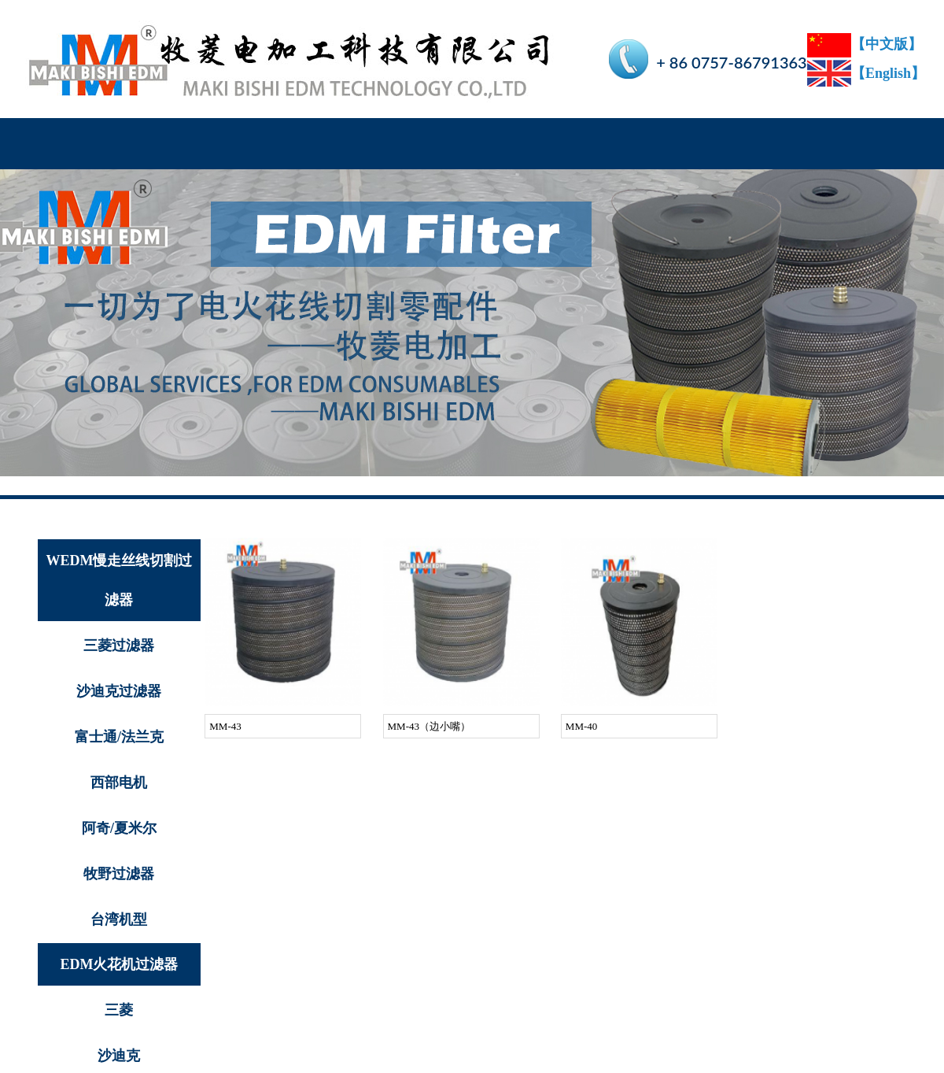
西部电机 (118, 782)
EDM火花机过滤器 (119, 964)
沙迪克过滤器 (118, 691)
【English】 (866, 73)
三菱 (119, 1010)
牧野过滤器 (118, 874)
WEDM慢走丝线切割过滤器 (119, 580)
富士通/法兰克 (119, 737)
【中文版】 (864, 44)
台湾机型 (118, 919)
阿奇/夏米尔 (119, 828)
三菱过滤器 (118, 645)
